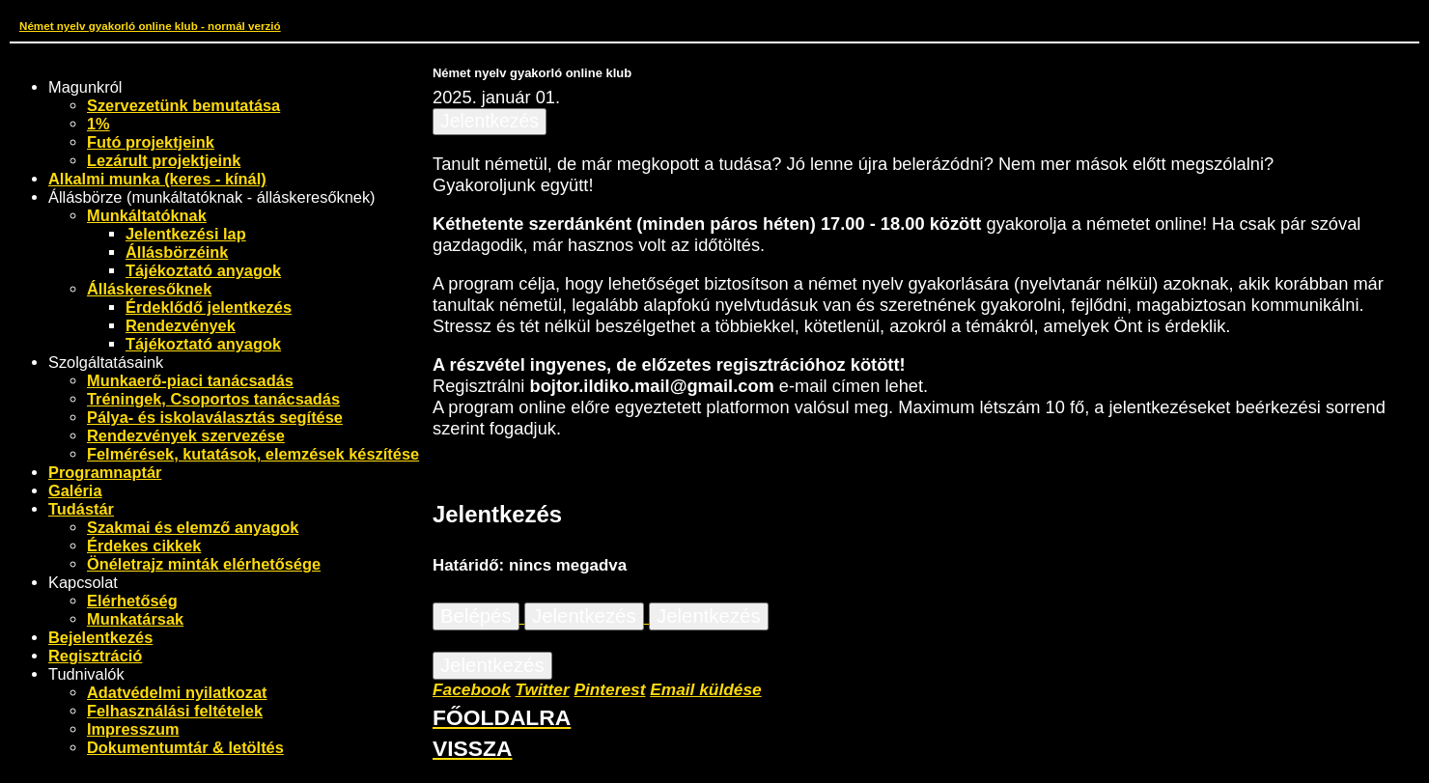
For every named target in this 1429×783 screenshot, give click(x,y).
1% (98, 123)
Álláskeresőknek (149, 288)
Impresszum (133, 729)
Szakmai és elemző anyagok (192, 527)
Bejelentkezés (100, 637)
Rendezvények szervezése (186, 435)
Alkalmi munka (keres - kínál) (157, 178)
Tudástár (81, 508)
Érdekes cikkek (144, 545)
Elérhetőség (132, 600)
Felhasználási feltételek (175, 710)
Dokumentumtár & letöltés (185, 747)
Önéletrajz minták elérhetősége (204, 564)
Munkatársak (135, 619)
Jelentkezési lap (186, 233)
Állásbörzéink (177, 252)
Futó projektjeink (150, 142)
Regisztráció (95, 655)
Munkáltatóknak (147, 215)
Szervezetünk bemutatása (183, 105)
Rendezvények (181, 325)
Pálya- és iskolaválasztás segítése (215, 417)
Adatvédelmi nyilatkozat (177, 692)
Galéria (75, 490)
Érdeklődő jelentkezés (209, 307)
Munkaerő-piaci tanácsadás (190, 380)
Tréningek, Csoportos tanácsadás (213, 398)
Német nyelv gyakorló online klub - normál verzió (150, 25)
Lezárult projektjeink (163, 160)
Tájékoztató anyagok (203, 270)
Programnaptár (104, 472)
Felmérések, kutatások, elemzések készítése (253, 453)
